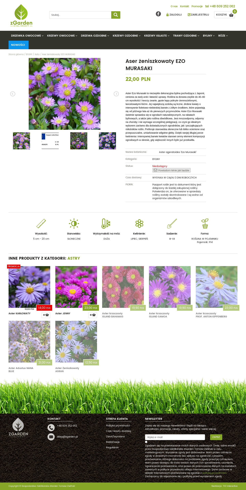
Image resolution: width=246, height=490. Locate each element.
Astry (73, 258)
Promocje (197, 6)
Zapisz (216, 437)
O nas (174, 6)
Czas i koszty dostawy (118, 431)
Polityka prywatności (118, 426)
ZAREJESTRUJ (200, 15)
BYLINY (207, 35)
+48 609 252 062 (222, 6)
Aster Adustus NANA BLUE (21, 369)
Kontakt (184, 6)
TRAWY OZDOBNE (185, 35)
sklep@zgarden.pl (67, 437)
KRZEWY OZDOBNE (125, 35)
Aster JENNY (62, 314)
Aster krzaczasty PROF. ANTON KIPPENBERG (211, 315)
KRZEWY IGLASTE (155, 35)
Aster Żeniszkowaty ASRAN (67, 369)
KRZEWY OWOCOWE (61, 35)
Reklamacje (113, 442)
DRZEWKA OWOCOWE (26, 35)
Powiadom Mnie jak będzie (171, 170)
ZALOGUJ (175, 15)
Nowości (18, 45)
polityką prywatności (214, 473)
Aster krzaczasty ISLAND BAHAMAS (112, 315)
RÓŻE (221, 35)
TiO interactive (230, 486)
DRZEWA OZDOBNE (94, 35)
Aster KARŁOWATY (19, 314)
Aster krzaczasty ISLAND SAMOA (159, 315)
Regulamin (112, 447)
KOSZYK (225, 14)
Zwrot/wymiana (115, 437)
